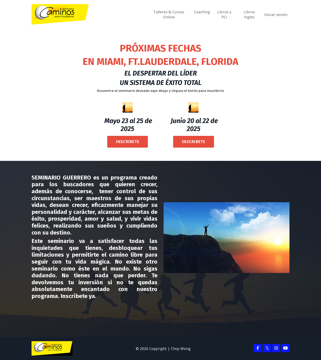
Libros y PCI (224, 14)
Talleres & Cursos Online (168, 14)
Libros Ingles (249, 14)
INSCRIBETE (127, 141)
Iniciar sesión (275, 14)
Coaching (202, 11)
